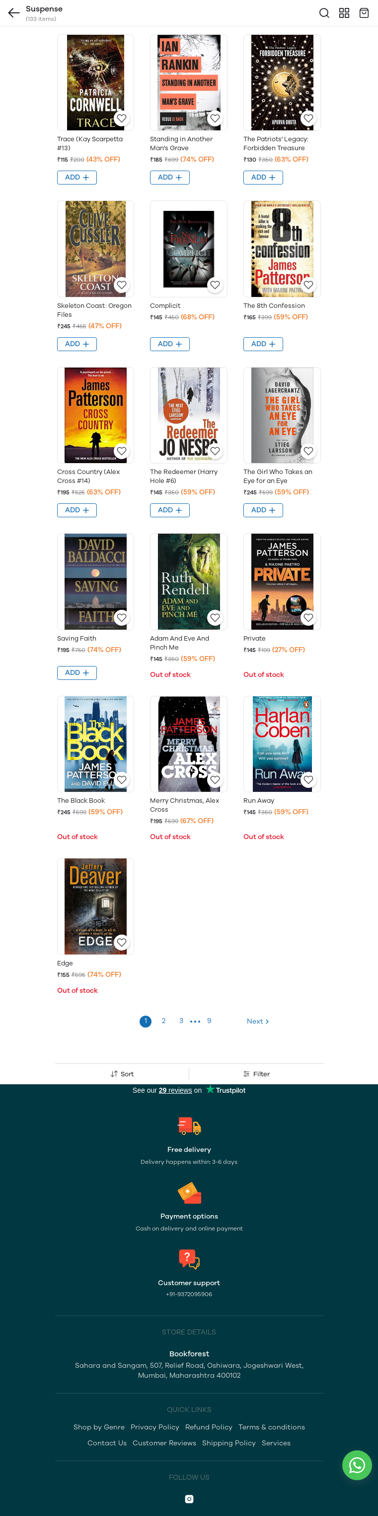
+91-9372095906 (189, 1294)
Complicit (165, 305)
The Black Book (81, 800)
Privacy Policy (155, 1427)
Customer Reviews (164, 1443)
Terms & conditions (271, 1427)
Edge (65, 963)
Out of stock (170, 674)
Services (276, 1443)
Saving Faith (76, 638)
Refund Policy (208, 1427)
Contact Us (107, 1443)
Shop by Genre (99, 1427)
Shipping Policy (229, 1443)
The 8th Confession (274, 305)
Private (254, 638)
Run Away (258, 800)
